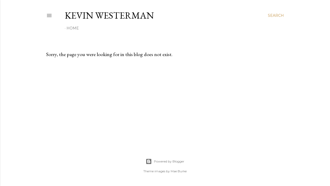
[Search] (276, 15)
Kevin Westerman (109, 15)
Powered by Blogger (165, 161)
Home (73, 28)
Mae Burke (179, 171)
